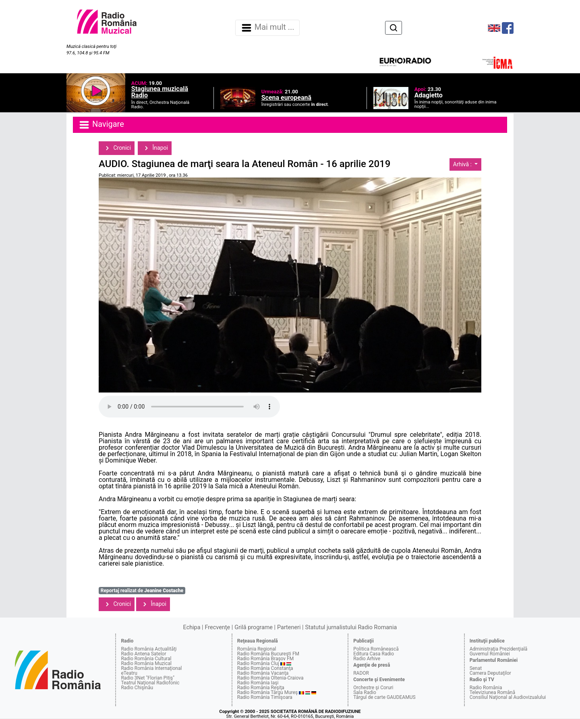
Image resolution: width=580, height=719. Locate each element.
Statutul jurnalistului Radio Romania (351, 627)
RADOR (361, 673)
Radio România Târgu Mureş (267, 692)
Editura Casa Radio (373, 654)
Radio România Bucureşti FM (268, 654)
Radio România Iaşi (258, 683)
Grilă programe (253, 627)
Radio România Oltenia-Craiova (270, 678)
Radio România (486, 687)
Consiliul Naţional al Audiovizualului (508, 697)
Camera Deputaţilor (490, 673)
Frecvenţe (217, 627)
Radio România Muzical (146, 663)
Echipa (192, 627)
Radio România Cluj (258, 663)
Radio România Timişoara (264, 697)
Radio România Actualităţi (148, 649)
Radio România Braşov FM (265, 658)
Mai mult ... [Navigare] (267, 28)
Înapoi (154, 148)
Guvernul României (490, 654)
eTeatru (129, 673)
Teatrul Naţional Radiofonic (150, 683)
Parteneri (288, 627)
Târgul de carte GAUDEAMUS (384, 697)
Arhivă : (463, 164)
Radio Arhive (366, 658)
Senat (476, 668)
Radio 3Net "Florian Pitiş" (147, 678)
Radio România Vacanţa (263, 673)
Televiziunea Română (492, 692)
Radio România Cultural (146, 658)
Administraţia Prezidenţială (499, 649)
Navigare (101, 125)
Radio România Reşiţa (260, 687)
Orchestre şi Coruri (373, 687)
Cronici (116, 148)
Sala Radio (364, 692)
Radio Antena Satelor (143, 654)
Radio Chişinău (137, 687)
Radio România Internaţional (151, 668)
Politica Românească (376, 649)
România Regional (256, 649)
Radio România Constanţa (265, 668)
